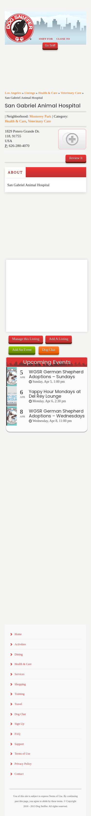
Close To (63, 38)
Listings (30, 93)
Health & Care (48, 93)
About (15, 172)
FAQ (17, 734)
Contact (19, 774)
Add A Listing (58, 339)
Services (20, 674)
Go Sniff (50, 45)
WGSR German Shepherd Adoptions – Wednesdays (57, 413)
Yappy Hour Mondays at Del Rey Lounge (55, 393)
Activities (20, 644)
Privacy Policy (23, 763)
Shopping (20, 684)
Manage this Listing (25, 339)
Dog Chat (48, 350)
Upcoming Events (47, 362)
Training (20, 694)
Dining (19, 654)
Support (19, 744)
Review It (76, 158)
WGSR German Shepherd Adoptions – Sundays (56, 374)
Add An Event (22, 350)
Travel (18, 704)
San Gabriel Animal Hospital (43, 105)
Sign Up (19, 723)
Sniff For (46, 38)
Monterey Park (40, 116)
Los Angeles (13, 93)
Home (18, 634)
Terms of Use (22, 753)
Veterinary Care (71, 93)
